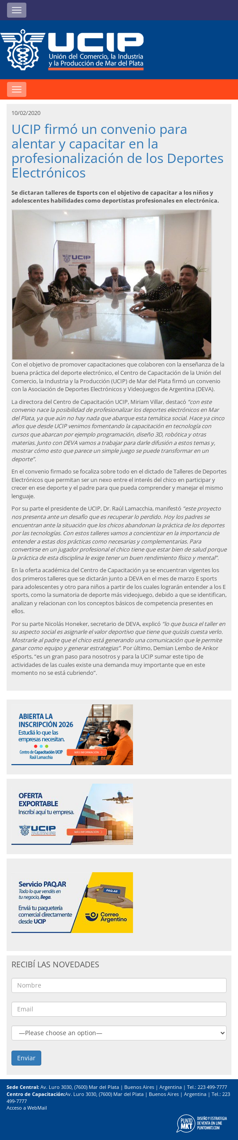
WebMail (37, 1107)
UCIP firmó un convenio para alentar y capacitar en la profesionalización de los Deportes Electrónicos (117, 150)
